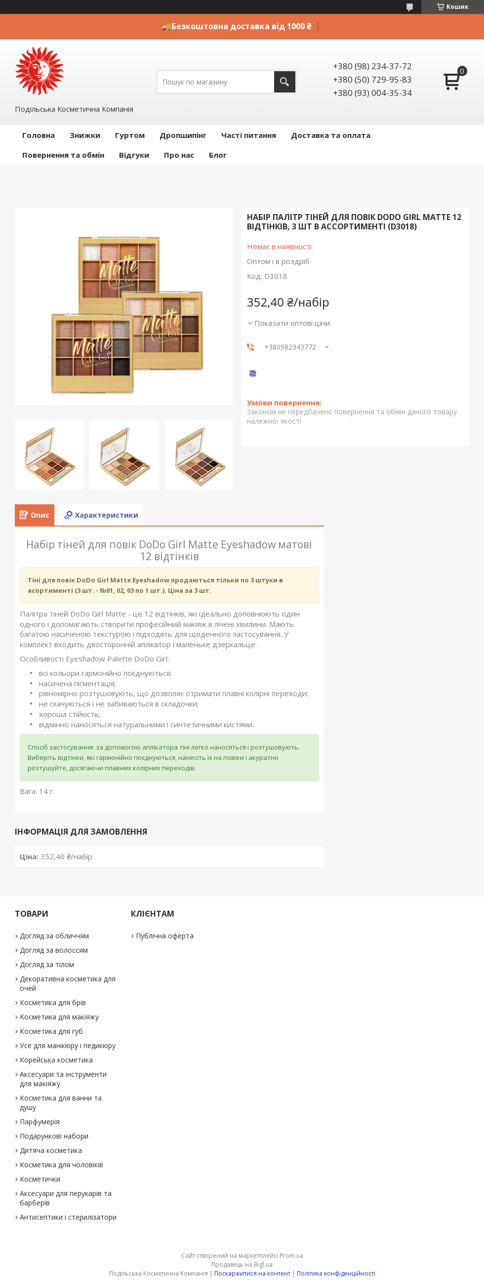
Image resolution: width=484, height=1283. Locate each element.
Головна (38, 135)
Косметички (40, 1179)
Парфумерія (40, 1121)
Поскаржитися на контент (252, 1273)
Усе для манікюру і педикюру (68, 1045)
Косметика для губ (51, 1031)
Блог (218, 155)
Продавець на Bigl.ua (242, 1264)
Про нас (179, 155)
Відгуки (134, 155)
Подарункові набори (54, 1136)
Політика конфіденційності (336, 1273)
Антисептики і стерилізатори (68, 1217)
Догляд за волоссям (54, 950)
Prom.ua (291, 1255)
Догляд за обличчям (54, 935)
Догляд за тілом (47, 964)
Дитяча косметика (51, 1150)
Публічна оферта (165, 935)
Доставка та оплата (330, 135)
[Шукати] (284, 81)
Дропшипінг (183, 135)
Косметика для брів (53, 1002)
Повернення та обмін (63, 155)
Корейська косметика (56, 1059)
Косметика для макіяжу (59, 1016)
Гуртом (130, 135)
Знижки (85, 135)
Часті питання (248, 135)
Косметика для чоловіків (61, 1164)
